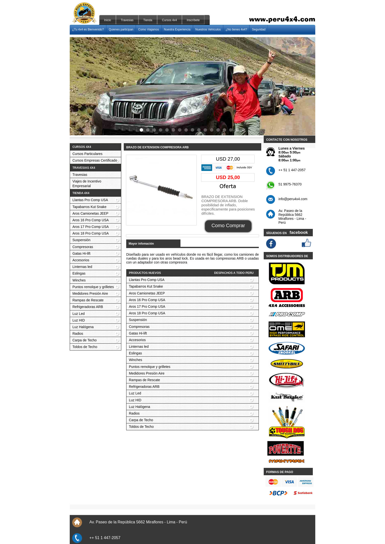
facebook (298, 232)
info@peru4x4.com (292, 199)
